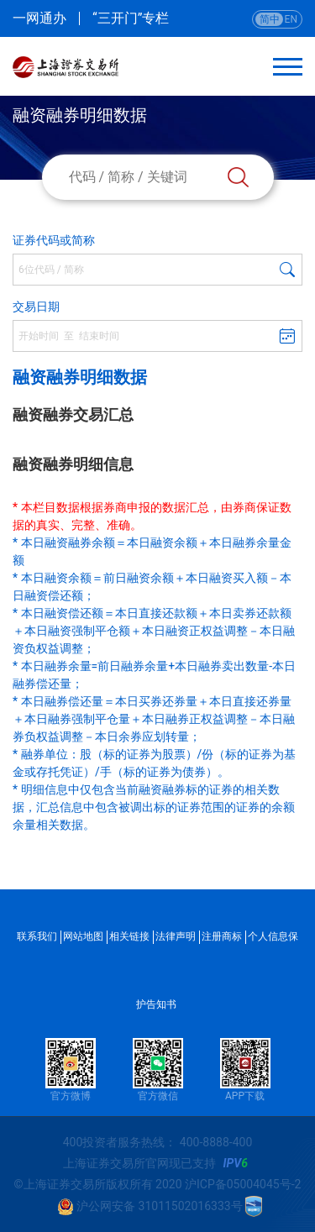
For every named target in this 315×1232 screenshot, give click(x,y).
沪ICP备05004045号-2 (243, 1184)
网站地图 (83, 936)
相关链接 (129, 936)
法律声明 (175, 936)
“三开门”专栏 (130, 18)
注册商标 (222, 936)
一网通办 (39, 18)
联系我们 (37, 936)
